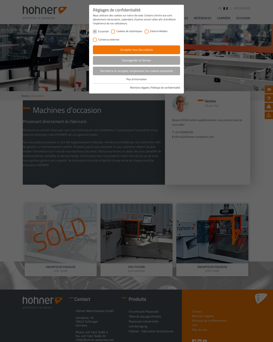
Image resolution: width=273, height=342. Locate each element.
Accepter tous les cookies (136, 49)
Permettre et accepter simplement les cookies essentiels (136, 71)
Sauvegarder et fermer (136, 60)
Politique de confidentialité (165, 87)
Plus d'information (136, 79)
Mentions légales (139, 87)
